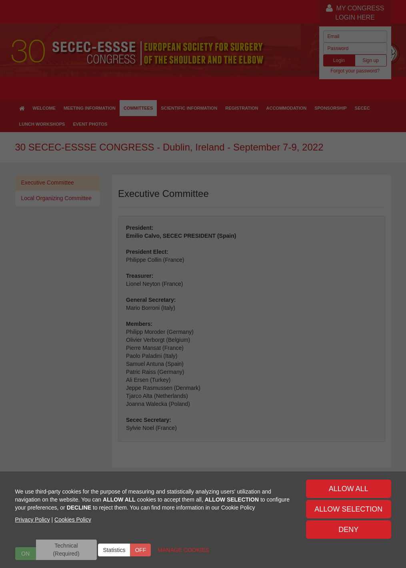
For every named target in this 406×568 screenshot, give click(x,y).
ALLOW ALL (348, 489)
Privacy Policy (32, 519)
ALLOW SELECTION (348, 509)
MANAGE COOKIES (183, 550)
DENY (348, 530)
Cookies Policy (72, 519)
